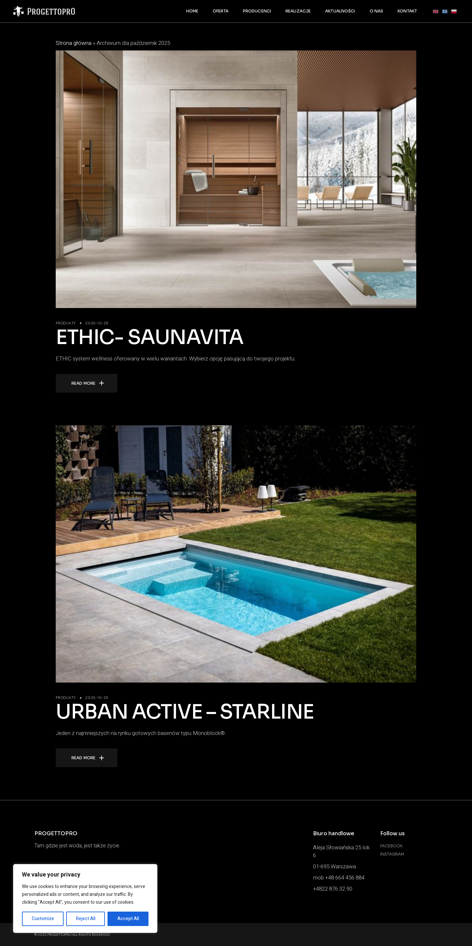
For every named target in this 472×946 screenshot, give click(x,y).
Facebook (391, 845)
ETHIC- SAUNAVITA (149, 337)
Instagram (392, 854)
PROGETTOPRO (59, 935)
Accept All (128, 918)
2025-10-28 (96, 323)
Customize (43, 918)
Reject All (85, 918)
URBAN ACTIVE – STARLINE (185, 712)
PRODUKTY (66, 323)
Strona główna (73, 43)
